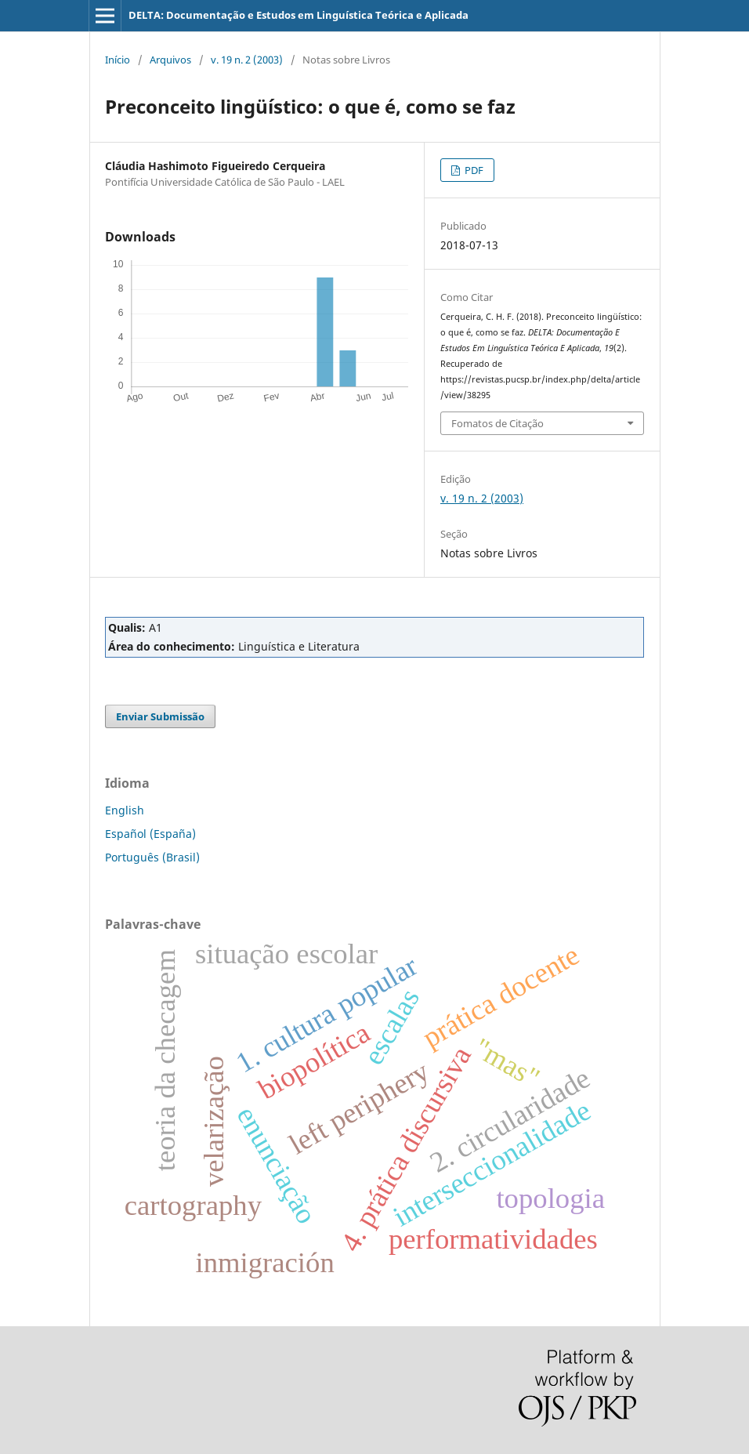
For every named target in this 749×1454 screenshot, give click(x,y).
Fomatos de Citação (497, 423)
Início (117, 60)
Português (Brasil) (152, 857)
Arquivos (170, 60)
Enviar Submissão (160, 716)
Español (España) (150, 833)
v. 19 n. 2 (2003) (247, 60)
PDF (472, 170)
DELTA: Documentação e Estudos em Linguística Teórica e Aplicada (298, 15)
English (124, 810)
